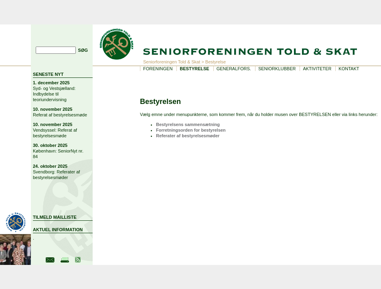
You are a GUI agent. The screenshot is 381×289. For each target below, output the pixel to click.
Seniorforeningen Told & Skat (171, 61)
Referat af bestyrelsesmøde (60, 114)
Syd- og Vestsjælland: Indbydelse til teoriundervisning (54, 94)
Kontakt (348, 68)
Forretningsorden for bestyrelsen (191, 130)
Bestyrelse (194, 68)
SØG (83, 50)
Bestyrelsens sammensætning (188, 124)
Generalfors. (234, 68)
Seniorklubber (277, 68)
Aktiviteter (317, 68)
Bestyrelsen (160, 102)
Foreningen (157, 68)
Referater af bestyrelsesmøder (187, 135)
